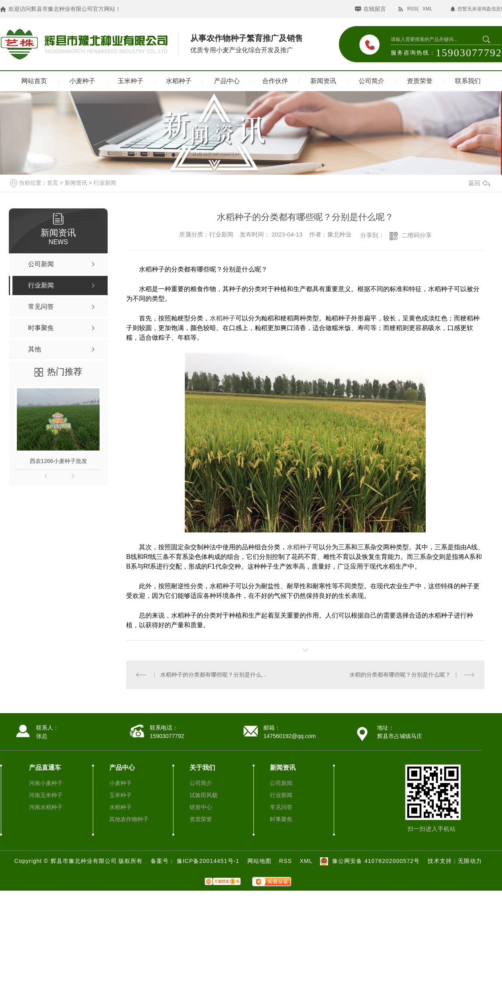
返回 (479, 182)
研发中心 (201, 807)
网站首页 (34, 80)
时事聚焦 (281, 819)
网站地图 (259, 861)
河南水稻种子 (46, 807)
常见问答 (281, 807)
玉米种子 (130, 80)
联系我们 (468, 80)
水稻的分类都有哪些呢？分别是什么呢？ (400, 674)
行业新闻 (105, 182)
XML (427, 9)
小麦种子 (82, 80)
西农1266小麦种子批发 (58, 461)
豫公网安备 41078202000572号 (369, 861)
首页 (52, 182)
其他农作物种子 (129, 819)
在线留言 (374, 9)
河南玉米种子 (46, 795)
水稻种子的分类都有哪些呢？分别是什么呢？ (215, 674)
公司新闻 (281, 783)
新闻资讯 (323, 80)
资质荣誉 (420, 80)
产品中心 (227, 80)
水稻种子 (179, 80)
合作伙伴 (275, 80)
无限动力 (470, 861)
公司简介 (371, 80)
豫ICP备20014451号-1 (209, 861)
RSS (412, 9)
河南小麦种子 (46, 783)
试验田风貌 (204, 795)
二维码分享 (417, 235)
